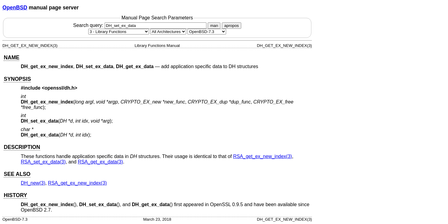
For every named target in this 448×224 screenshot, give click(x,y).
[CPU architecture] (168, 32)
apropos (231, 25)
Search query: (140, 25)
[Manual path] (206, 32)
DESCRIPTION (22, 147)
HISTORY (15, 195)
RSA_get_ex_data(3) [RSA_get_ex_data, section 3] (100, 161)
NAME (11, 57)
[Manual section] (118, 32)
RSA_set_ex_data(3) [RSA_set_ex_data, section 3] (43, 161)
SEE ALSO (17, 174)
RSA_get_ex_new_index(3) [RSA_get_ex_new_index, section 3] (262, 156)
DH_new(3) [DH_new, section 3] (33, 183)
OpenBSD (14, 8)
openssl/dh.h (60, 88)
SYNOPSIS (17, 79)
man (214, 25)
